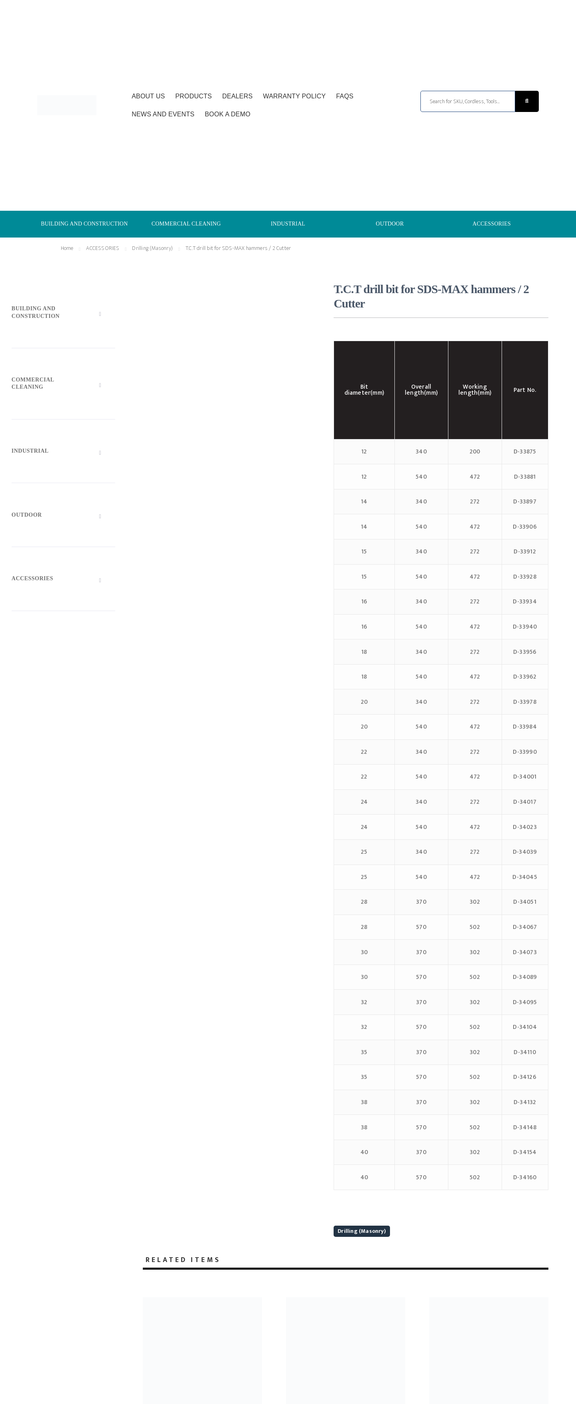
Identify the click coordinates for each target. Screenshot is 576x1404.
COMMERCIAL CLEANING (186, 224)
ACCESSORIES (491, 224)
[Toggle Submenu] (63, 314)
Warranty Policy (294, 96)
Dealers (237, 96)
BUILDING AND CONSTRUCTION (84, 224)
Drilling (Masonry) (362, 1231)
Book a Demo (227, 114)
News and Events (163, 114)
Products (193, 96)
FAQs (344, 96)
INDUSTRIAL (288, 224)
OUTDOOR (390, 224)
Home (67, 248)
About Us (148, 96)
